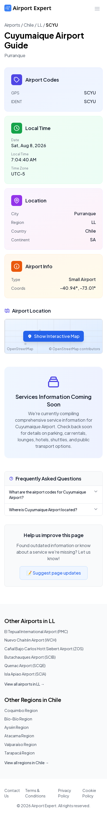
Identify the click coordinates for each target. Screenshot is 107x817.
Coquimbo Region (21, 710)
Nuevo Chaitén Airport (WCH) (30, 639)
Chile (29, 25)
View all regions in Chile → (26, 762)
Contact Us (12, 793)
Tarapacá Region (19, 752)
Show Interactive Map (53, 336)
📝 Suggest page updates (53, 573)
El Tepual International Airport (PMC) (36, 631)
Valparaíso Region (20, 744)
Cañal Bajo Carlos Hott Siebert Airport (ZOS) (44, 648)
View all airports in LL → (24, 684)
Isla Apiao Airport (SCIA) (25, 673)
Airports (12, 25)
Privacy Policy (64, 793)
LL (39, 25)
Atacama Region (19, 735)
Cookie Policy (89, 793)
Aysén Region (16, 727)
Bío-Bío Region (18, 718)
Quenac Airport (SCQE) (25, 665)
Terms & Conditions (35, 793)
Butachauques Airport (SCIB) (30, 657)
